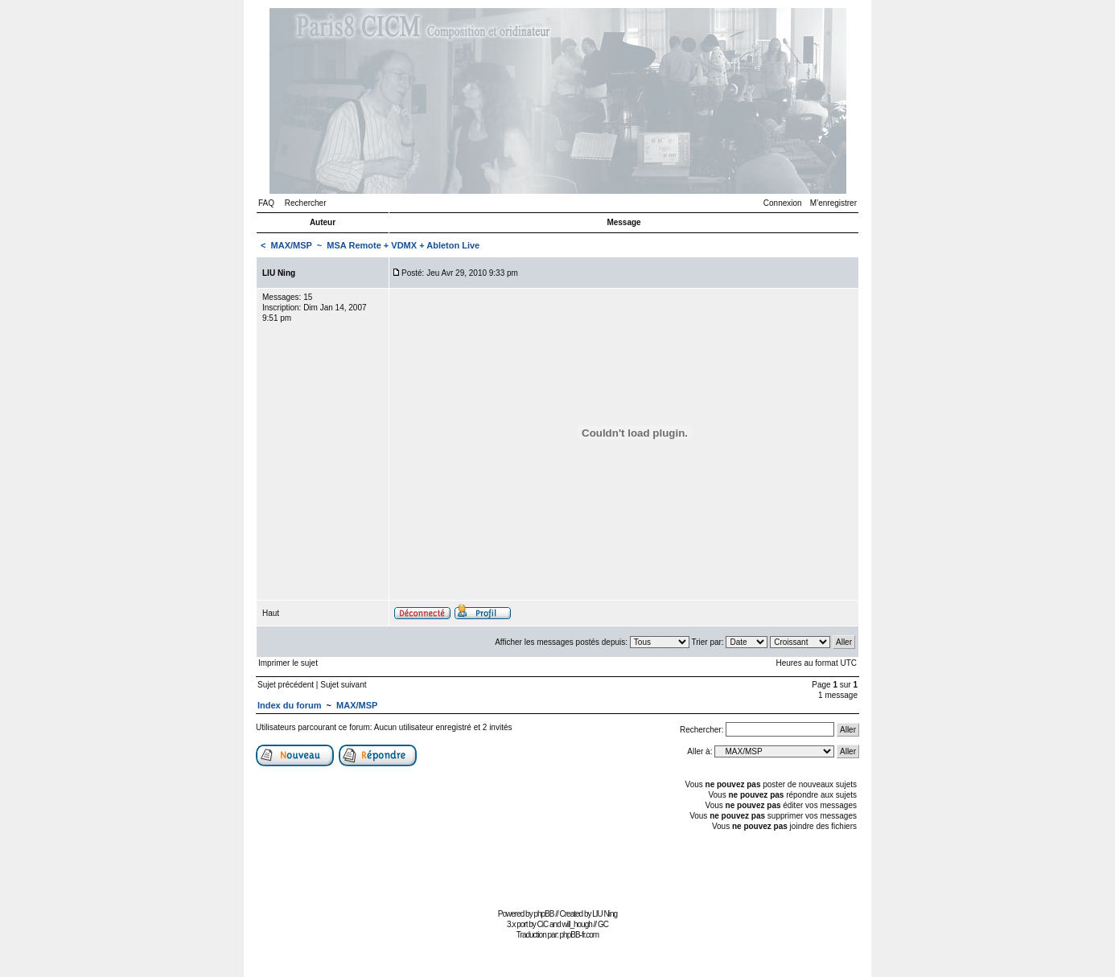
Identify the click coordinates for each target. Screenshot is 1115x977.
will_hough (577, 924)
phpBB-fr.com (579, 934)
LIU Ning (604, 913)
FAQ (266, 203)
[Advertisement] (557, 868)
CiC (543, 924)
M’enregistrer (833, 203)
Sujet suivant (343, 684)
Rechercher (306, 203)
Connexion (782, 203)
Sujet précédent (285, 684)
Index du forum (289, 705)
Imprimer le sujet (288, 663)
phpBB (543, 913)
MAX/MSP (291, 245)
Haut (270, 613)
